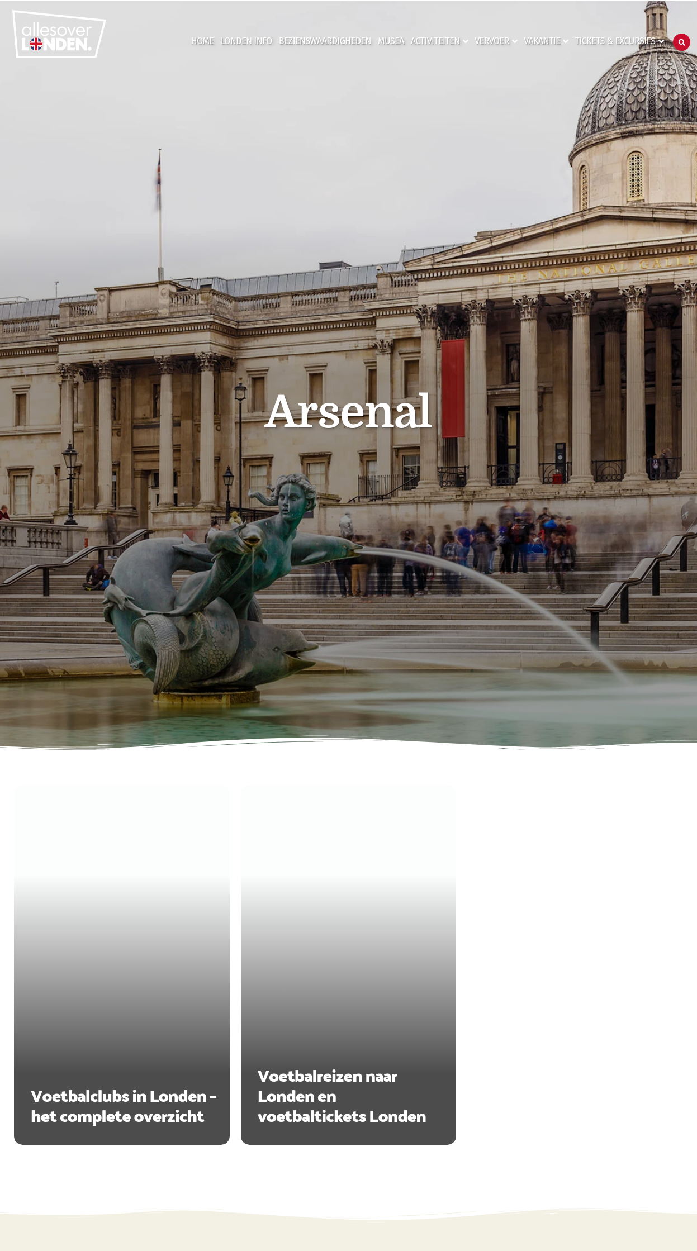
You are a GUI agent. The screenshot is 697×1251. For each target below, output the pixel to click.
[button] (681, 42)
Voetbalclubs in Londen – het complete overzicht (123, 1104)
